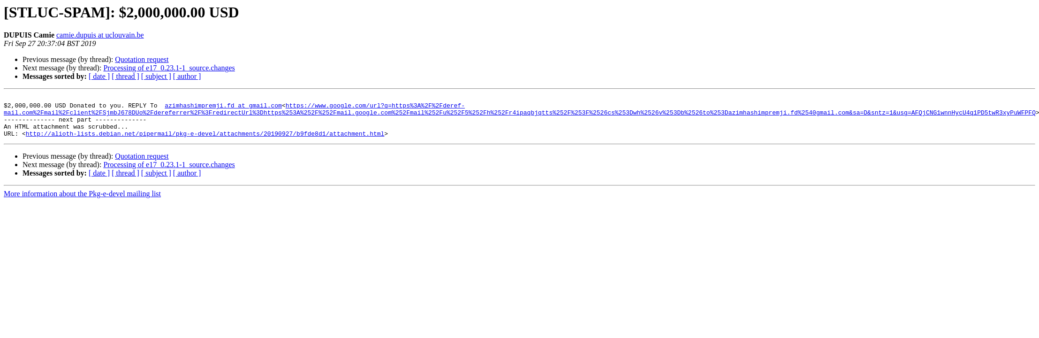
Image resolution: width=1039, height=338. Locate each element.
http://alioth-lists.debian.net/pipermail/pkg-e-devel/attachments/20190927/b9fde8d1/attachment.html (205, 142)
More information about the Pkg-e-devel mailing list (82, 202)
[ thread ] (125, 76)
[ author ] (187, 76)
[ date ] (99, 76)
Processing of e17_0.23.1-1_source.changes (169, 68)
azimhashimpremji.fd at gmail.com (223, 108)
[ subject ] (156, 76)
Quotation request (141, 59)
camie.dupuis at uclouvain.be (100, 35)
